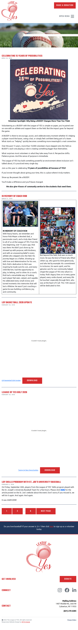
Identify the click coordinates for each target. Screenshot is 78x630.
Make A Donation (64, 5)
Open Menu (66, 16)
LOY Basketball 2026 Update (11, 380)
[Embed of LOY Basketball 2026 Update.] (39, 340)
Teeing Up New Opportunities (28, 470)
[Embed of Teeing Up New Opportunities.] (39, 430)
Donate (68, 579)
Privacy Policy (71, 620)
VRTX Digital (26, 622)
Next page (46, 511)
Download (32, 380)
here (51, 526)
